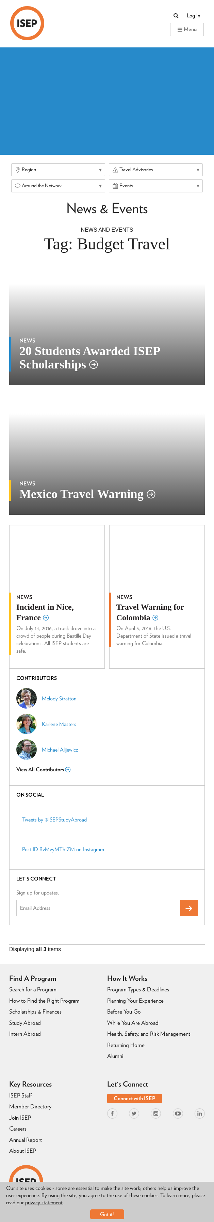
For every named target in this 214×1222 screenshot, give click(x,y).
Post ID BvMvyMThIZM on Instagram (63, 849)
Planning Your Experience (135, 1000)
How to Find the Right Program (44, 1000)
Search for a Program (32, 989)
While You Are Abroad (133, 1022)
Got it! (107, 1214)
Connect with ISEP (134, 1098)
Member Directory (30, 1106)
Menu (187, 29)
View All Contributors (43, 769)
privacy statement (44, 1202)
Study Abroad (25, 1022)
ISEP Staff (20, 1095)
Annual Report (25, 1139)
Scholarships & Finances (35, 1011)
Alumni (115, 1055)
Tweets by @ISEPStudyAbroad (54, 819)
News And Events (107, 230)
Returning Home (126, 1045)
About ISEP (22, 1150)
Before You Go (124, 1011)
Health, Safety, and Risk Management (148, 1033)
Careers (18, 1128)
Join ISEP (20, 1117)
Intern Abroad (25, 1033)
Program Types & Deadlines (138, 989)
